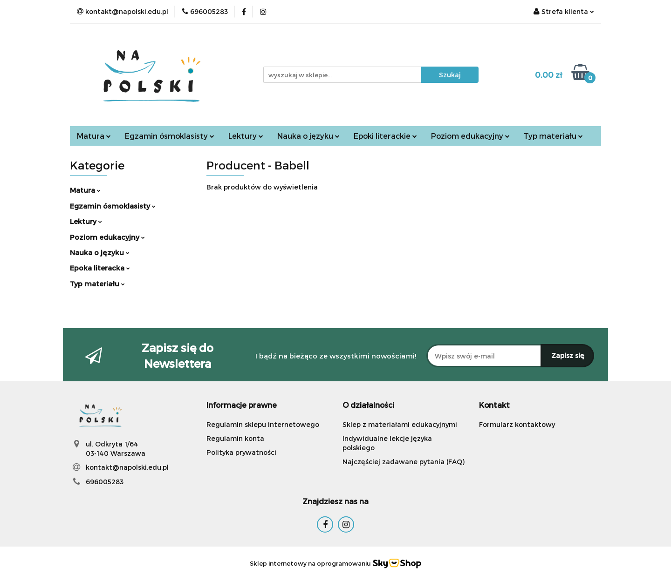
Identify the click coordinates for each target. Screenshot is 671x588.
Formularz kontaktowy (517, 424)
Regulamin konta (235, 438)
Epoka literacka (100, 268)
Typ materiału (553, 135)
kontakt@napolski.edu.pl (127, 467)
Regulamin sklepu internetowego (262, 424)
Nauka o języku (308, 135)
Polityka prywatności (241, 452)
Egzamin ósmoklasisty (169, 135)
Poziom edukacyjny (470, 135)
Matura (94, 135)
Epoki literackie (385, 135)
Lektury (245, 135)
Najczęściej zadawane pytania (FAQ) (403, 462)
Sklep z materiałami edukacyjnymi (399, 424)
